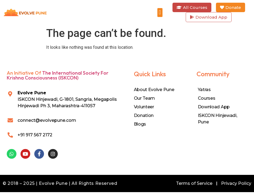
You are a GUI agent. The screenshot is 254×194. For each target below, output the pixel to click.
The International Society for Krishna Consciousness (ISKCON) (58, 75)
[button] (159, 12)
